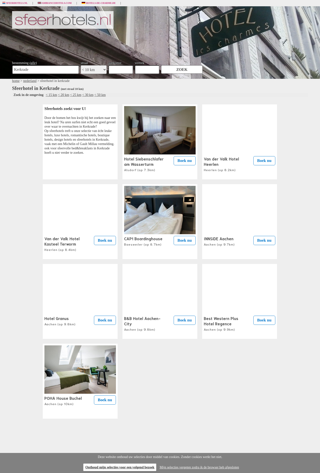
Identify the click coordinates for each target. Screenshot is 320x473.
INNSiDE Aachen (219, 241)
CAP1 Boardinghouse (143, 241)
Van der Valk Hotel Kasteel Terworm (62, 243)
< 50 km (100, 95)
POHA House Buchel (63, 400)
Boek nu (185, 160)
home (16, 81)
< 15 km (51, 95)
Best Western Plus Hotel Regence (221, 323)
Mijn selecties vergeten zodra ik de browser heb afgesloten (199, 467)
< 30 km (87, 95)
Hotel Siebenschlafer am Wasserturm (144, 164)
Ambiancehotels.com (55, 3)
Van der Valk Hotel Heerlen (221, 164)
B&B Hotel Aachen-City (142, 323)
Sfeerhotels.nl (15, 3)
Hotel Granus (60, 321)
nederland (29, 81)
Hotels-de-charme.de (99, 3)
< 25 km (75, 95)
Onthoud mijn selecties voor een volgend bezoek (119, 467)
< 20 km (63, 95)
